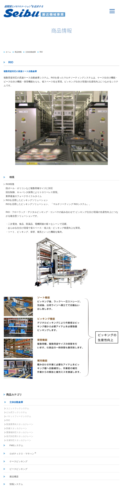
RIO (41, 52)
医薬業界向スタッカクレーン (19, 424)
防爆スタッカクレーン (16, 428)
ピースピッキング (18, 469)
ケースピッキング (18, 461)
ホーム (8, 52)
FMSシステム (16, 445)
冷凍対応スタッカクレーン (18, 440)
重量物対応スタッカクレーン (19, 432)
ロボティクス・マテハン (23, 453)
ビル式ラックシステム (16, 412)
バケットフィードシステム (18, 416)
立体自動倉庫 (30, 52)
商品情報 (18, 52)
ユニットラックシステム (17, 408)
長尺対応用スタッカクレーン (19, 436)
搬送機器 (14, 476)
